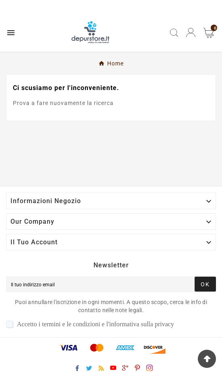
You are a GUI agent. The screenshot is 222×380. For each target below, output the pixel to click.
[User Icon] (190, 32)
